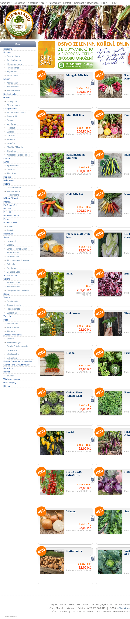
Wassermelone (14, 188)
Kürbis (6, 162)
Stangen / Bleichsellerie (18, 290)
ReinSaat (79, 3)
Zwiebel (10, 338)
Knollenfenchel (10, 94)
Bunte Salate (13, 252)
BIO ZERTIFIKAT (109, 3)
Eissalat (10, 245)
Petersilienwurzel (11, 215)
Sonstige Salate (14, 272)
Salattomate (12, 301)
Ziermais (11, 331)
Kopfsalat (11, 241)
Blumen (6, 372)
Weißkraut (11, 124)
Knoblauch (12, 350)
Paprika (6, 201)
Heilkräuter (8, 368)
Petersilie (7, 212)
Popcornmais (13, 327)
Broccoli (10, 120)
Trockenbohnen (14, 60)
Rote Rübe (8, 234)
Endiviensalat (13, 256)
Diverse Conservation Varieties (17, 361)
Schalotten (12, 358)
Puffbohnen (12, 75)
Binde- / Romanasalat (17, 249)
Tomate (6, 297)
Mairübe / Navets (15, 147)
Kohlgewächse (10, 108)
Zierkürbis (11, 173)
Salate (6, 237)
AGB (43, 3)
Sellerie (6, 279)
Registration (19, 3)
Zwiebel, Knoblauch (12, 335)
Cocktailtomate (14, 305)
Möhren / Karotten (11, 198)
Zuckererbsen (13, 90)
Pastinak (7, 208)
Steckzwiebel (13, 354)
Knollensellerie (14, 282)
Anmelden (5, 3)
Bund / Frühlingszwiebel (18, 346)
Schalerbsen (13, 87)
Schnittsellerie (13, 286)
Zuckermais (12, 323)
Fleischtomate (13, 309)
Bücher (6, 386)
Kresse (6, 158)
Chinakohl (11, 151)
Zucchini (7, 316)
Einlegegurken (13, 105)
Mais (5, 319)
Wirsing (10, 132)
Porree (6, 219)
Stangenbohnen (14, 64)
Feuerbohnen (13, 68)
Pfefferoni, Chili (10, 205)
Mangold (7, 177)
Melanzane (8, 180)
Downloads (92, 3)
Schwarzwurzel (10, 275)
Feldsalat (11, 264)
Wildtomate (12, 313)
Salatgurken (12, 101)
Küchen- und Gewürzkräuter (16, 365)
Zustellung (33, 3)
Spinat (6, 294)
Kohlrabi (11, 139)
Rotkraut (11, 128)
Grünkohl (11, 135)
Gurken (6, 97)
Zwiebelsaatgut (14, 342)
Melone (6, 184)
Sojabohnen (12, 71)
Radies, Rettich (10, 222)
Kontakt (67, 3)
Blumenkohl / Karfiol (16, 112)
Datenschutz (54, 3)
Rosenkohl (12, 116)
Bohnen (7, 52)
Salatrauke (12, 268)
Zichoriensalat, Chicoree (18, 260)
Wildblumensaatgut (12, 379)
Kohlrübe (11, 143)
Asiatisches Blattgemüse (18, 155)
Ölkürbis (11, 169)
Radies (10, 226)
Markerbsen (12, 83)
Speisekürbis (13, 165)
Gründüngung (9, 382)
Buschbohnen (13, 56)
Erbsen (6, 79)
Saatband (7, 49)
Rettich (10, 230)
